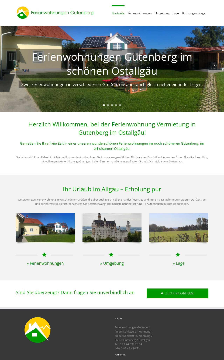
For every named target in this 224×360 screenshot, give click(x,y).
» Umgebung (112, 263)
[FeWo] (45, 214)
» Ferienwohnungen (45, 263)
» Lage (179, 263)
